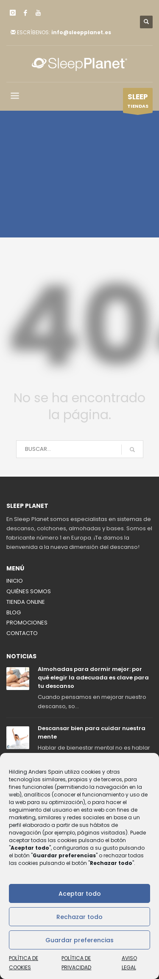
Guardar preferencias (79, 940)
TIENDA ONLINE (25, 602)
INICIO (14, 581)
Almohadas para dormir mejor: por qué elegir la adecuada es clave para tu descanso (93, 677)
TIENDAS (138, 102)
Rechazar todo (79, 917)
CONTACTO (22, 633)
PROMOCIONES (26, 623)
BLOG (13, 612)
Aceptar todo (80, 893)
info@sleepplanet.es (81, 32)
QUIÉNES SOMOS (28, 591)
